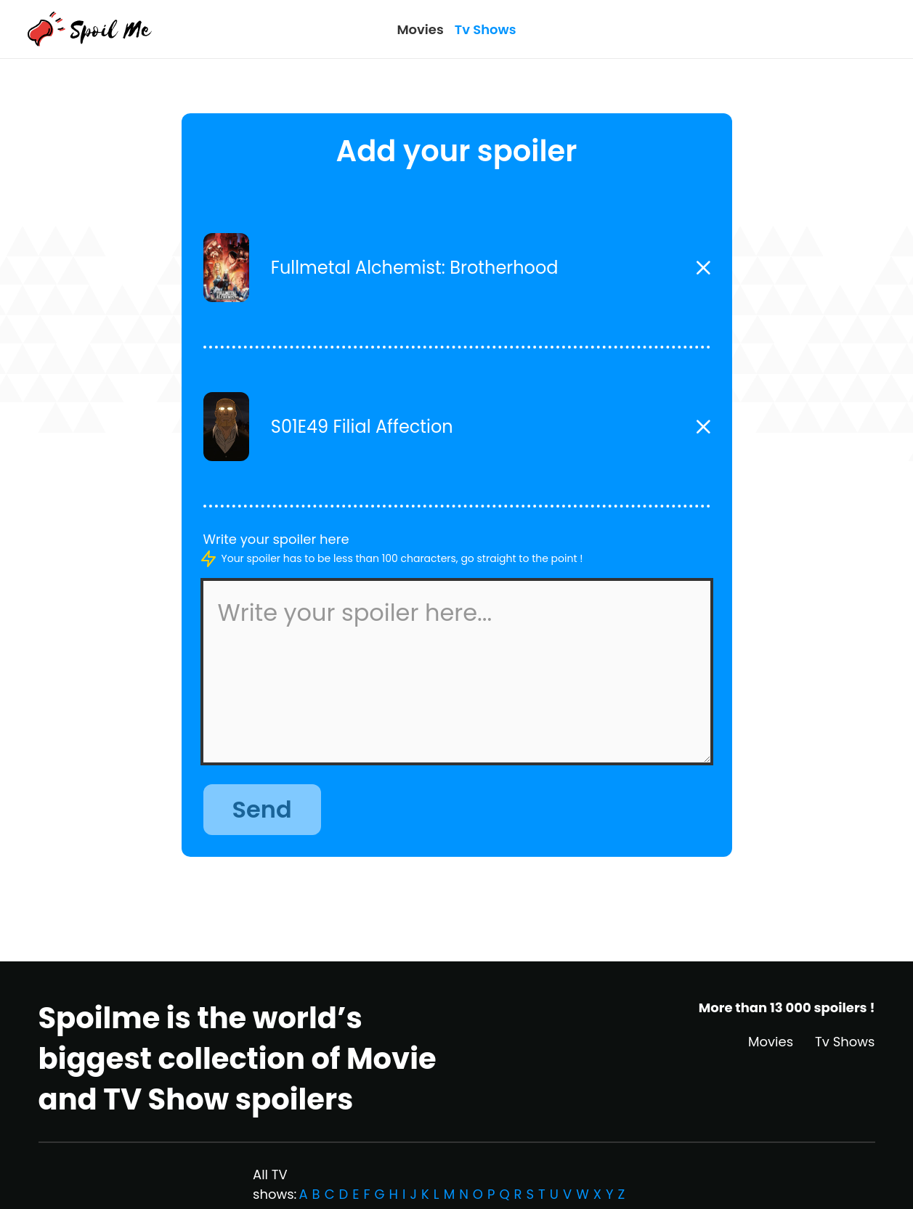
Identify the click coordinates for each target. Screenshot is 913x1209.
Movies (420, 29)
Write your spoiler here (276, 539)
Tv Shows (485, 29)
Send (262, 809)
